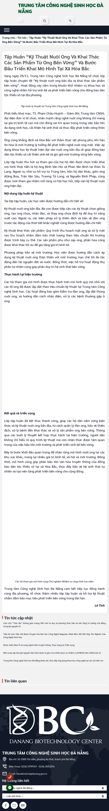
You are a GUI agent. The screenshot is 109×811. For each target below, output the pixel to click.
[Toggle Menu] (7, 30)
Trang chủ (8, 37)
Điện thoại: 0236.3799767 (23, 766)
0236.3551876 (46, 766)
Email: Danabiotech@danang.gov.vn (28, 773)
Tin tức (22, 37)
